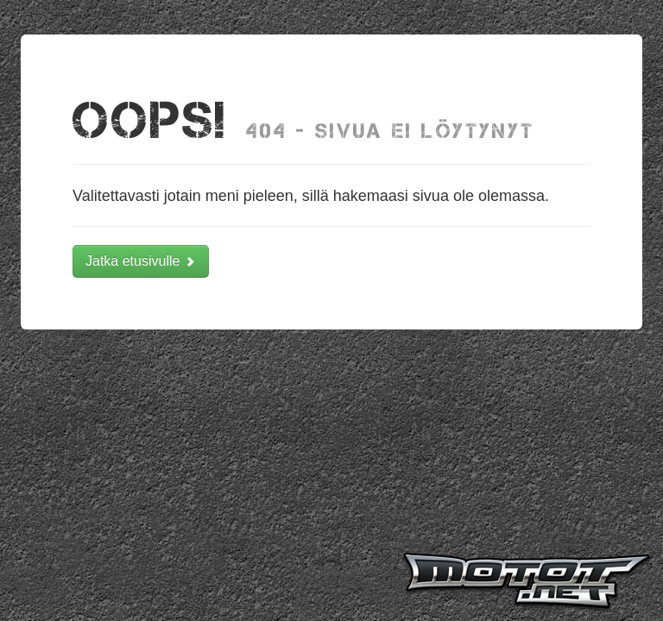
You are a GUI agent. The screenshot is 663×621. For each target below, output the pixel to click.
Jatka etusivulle (140, 261)
